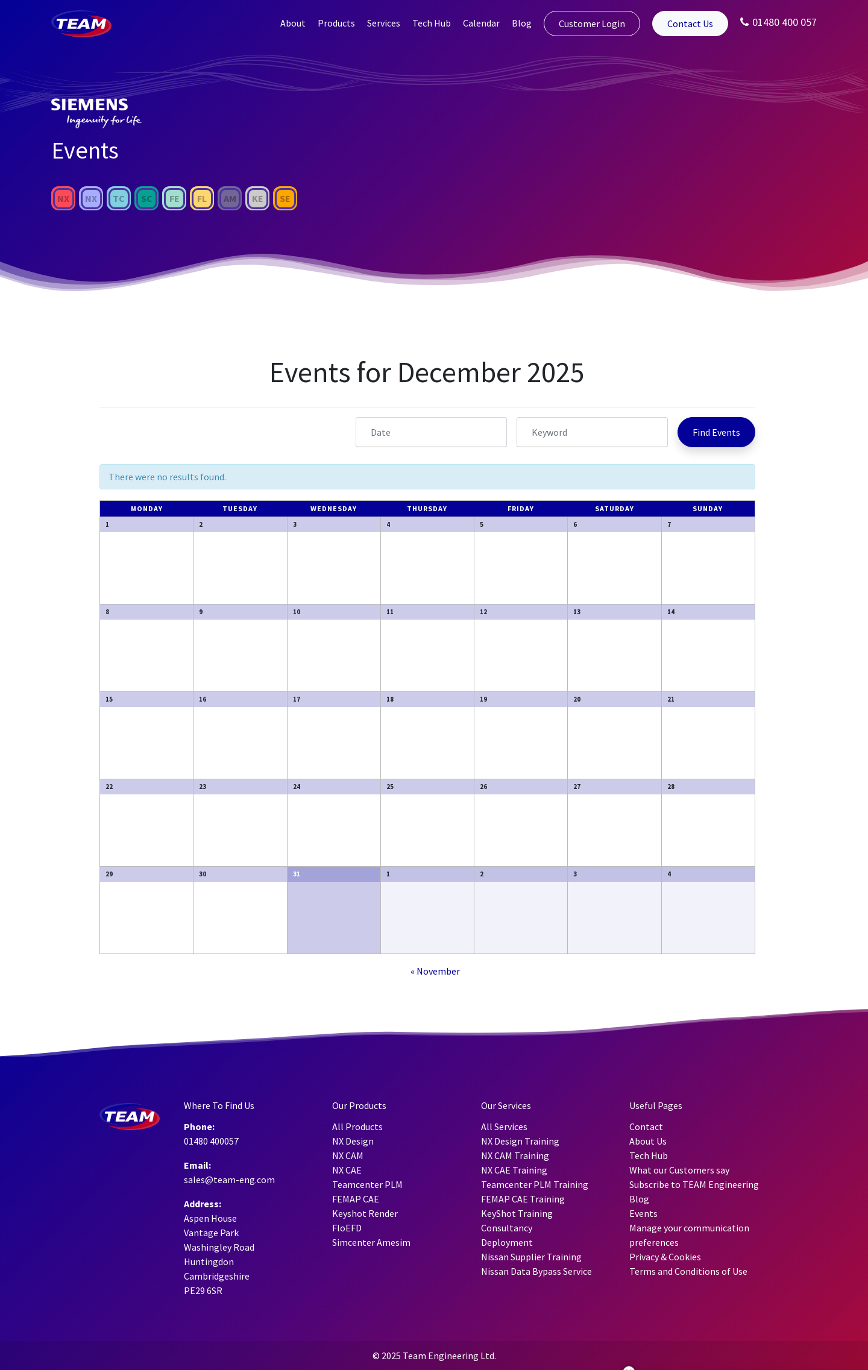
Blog (522, 23)
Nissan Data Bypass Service (536, 1271)
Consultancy (506, 1228)
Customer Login (592, 23)
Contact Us (690, 23)
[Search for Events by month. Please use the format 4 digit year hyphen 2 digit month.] (431, 432)
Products (336, 23)
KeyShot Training (517, 1213)
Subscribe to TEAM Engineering (694, 1184)
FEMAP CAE (355, 1199)
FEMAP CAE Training (523, 1199)
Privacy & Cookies (665, 1257)
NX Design (353, 1141)
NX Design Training (520, 1141)
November (435, 971)
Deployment (507, 1242)
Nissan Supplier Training (531, 1257)
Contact (646, 1126)
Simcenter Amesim (371, 1242)
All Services (504, 1126)
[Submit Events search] (716, 432)
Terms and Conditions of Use (688, 1271)
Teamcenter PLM (367, 1184)
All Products (357, 1126)
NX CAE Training (514, 1170)
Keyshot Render (365, 1213)
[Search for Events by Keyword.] (592, 432)
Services (383, 23)
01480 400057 (211, 1141)
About (293, 23)
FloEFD (347, 1228)
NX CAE (347, 1170)
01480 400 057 (778, 22)
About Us (648, 1141)
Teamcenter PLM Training (534, 1184)
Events (643, 1213)
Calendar (481, 23)
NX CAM (347, 1155)
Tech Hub (431, 23)
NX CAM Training (515, 1155)
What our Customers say (679, 1170)
